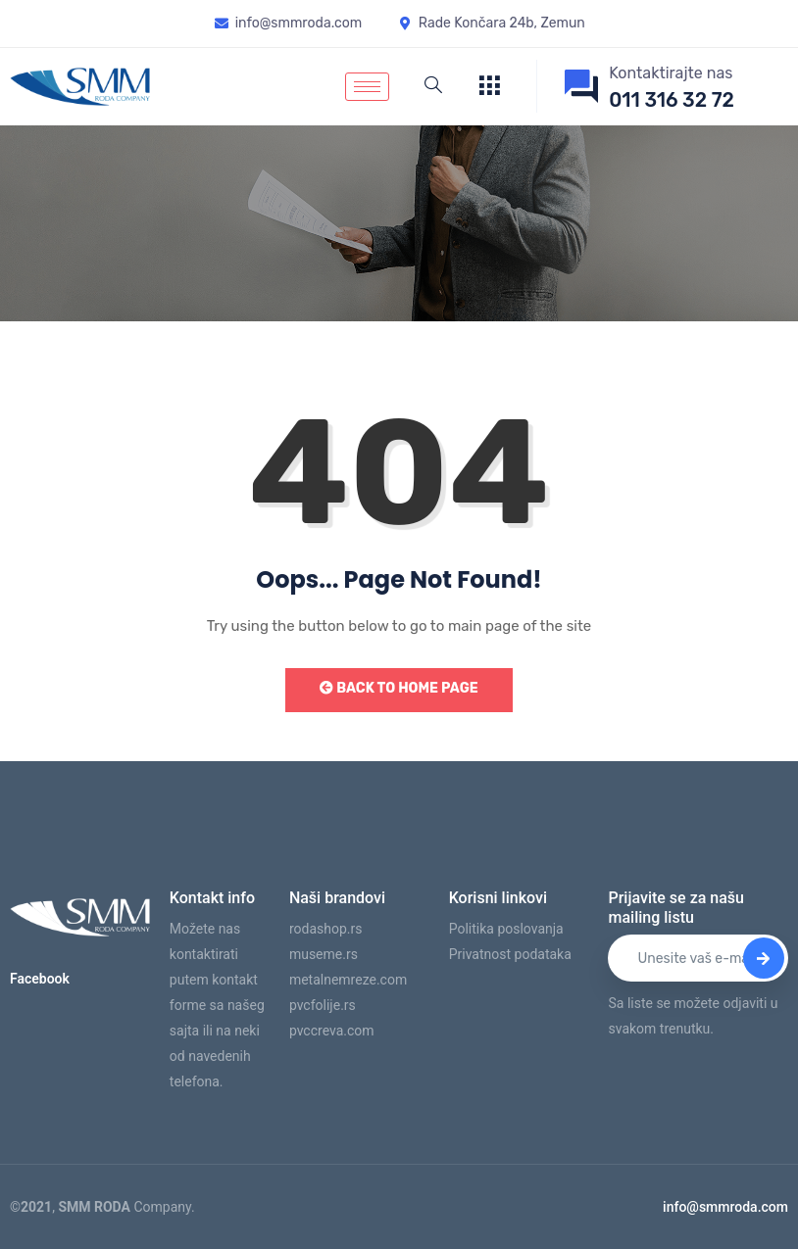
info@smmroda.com (725, 1207)
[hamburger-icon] (367, 86)
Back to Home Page (398, 688)
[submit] (763, 958)
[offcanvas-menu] (489, 87)
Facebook (40, 978)
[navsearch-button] (433, 86)
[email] (698, 958)
